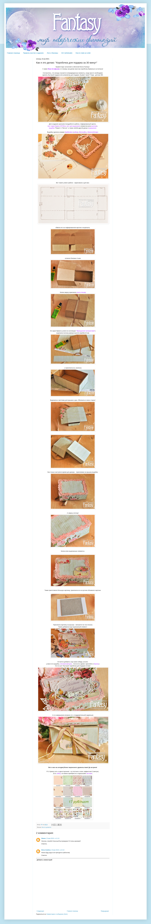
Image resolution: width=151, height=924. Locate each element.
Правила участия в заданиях (33, 53)
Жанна (43, 838)
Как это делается (46, 827)
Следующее (40, 911)
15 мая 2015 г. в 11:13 (52, 838)
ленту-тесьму (81, 292)
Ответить (44, 844)
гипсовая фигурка (66, 664)
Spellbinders (69, 132)
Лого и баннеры (52, 53)
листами (89, 773)
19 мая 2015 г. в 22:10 (57, 850)
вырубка (52, 128)
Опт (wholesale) (66, 53)
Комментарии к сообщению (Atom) (57, 914)
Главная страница (13, 53)
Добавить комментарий (44, 860)
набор (76, 132)
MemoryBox (83, 132)
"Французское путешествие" (85, 331)
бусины (96, 664)
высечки (94, 126)
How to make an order (83, 53)
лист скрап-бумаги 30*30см (56, 126)
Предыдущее (105, 911)
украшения (92, 128)
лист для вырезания (73, 126)
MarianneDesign (92, 132)
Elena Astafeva (46, 850)
